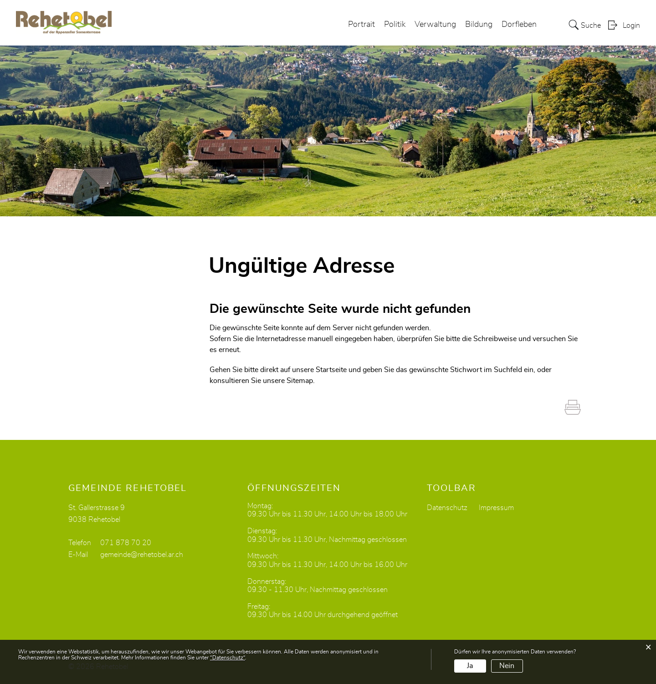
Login (631, 25)
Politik (394, 24)
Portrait (361, 24)
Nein (506, 665)
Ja (470, 665)
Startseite (331, 369)
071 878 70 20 (125, 542)
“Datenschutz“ (227, 657)
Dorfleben (519, 24)
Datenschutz (447, 507)
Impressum (496, 507)
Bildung (478, 24)
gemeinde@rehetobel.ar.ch (141, 554)
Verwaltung (435, 24)
